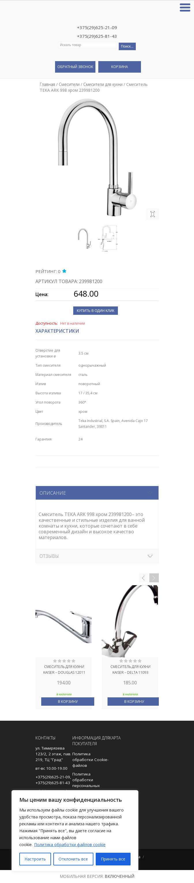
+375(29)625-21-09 (97, 27)
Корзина (119, 66)
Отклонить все (73, 859)
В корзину (68, 701)
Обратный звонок (75, 66)
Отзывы (49, 556)
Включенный (119, 876)
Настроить (35, 859)
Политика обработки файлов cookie (70, 844)
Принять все (113, 859)
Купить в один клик (95, 311)
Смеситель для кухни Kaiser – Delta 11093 (130, 669)
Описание (52, 493)
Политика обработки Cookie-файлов (90, 759)
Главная (47, 84)
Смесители (69, 84)
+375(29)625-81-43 (97, 36)
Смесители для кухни (103, 84)
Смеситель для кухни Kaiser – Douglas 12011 (64, 669)
